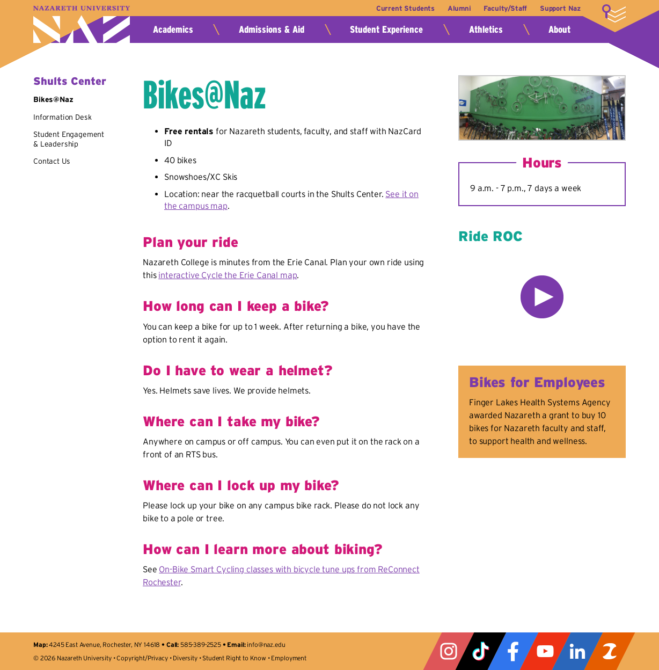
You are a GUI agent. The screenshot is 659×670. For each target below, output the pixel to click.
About (559, 29)
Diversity (185, 657)
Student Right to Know (234, 657)
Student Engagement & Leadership (68, 139)
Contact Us (51, 161)
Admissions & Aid (271, 29)
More (614, 13)
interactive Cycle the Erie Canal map (227, 275)
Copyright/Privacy (141, 657)
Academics (173, 29)
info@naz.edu (266, 644)
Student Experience (386, 29)
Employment (288, 657)
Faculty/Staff (504, 8)
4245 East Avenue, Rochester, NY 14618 (104, 644)
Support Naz (560, 8)
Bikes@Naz (53, 99)
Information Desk (62, 117)
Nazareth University (81, 24)
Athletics (486, 29)
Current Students (401, 8)
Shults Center (69, 81)
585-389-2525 (200, 644)
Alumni (456, 8)
